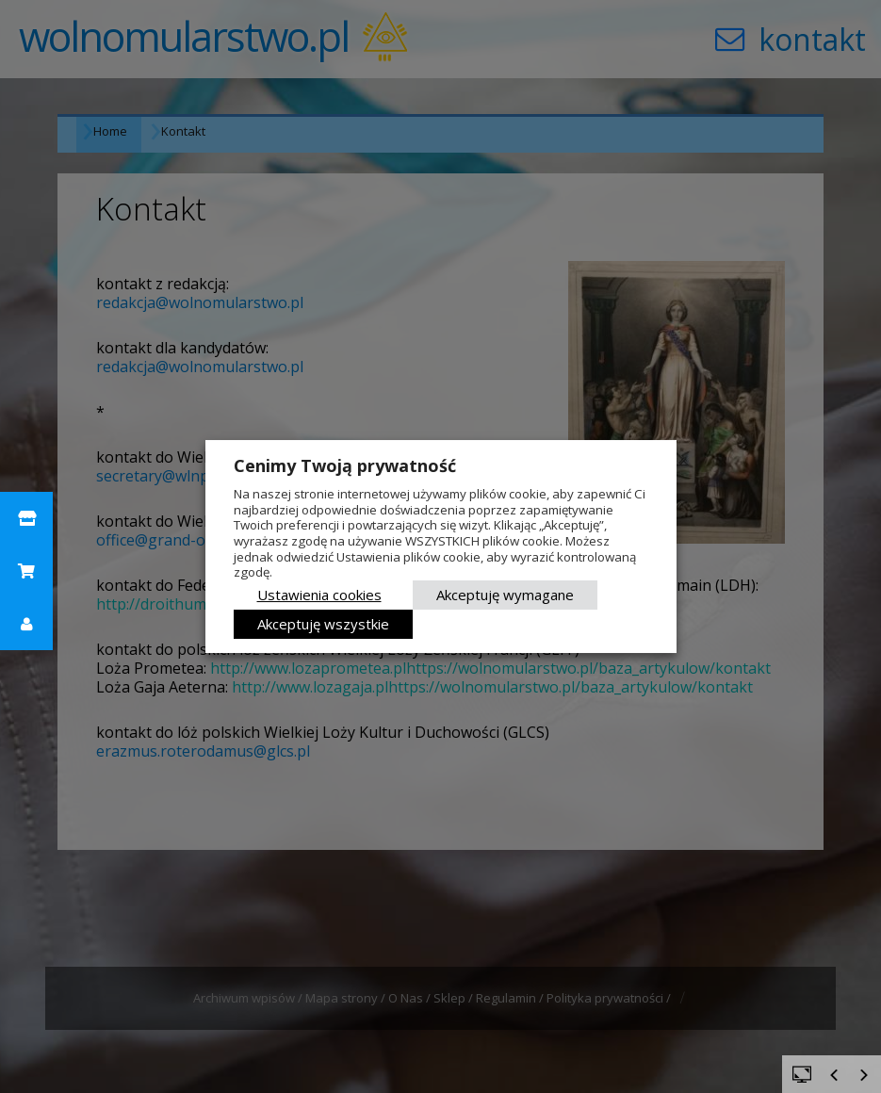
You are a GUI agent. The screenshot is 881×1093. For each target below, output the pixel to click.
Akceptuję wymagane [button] (505, 594)
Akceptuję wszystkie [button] (323, 623)
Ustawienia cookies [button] (319, 594)
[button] (26, 518)
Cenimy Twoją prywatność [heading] (345, 465)
